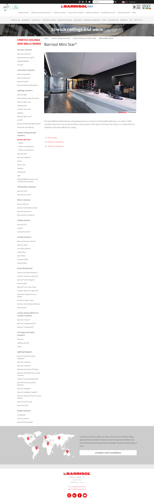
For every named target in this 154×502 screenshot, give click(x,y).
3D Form (20, 339)
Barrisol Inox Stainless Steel (27, 208)
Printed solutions (24, 237)
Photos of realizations (26, 146)
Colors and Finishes (64, 20)
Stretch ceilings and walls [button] (41, 13)
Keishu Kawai (22, 283)
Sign (18, 176)
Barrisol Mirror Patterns (25, 215)
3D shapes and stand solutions (25, 333)
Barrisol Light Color (24, 102)
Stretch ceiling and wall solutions (26, 134)
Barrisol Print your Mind (26, 241)
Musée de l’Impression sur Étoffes (26, 295)
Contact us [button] (138, 20)
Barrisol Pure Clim (24, 195)
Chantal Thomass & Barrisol (27, 276)
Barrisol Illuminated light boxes (29, 124)
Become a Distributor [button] (92, 20)
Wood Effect (21, 252)
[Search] (115, 1)
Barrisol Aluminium (24, 211)
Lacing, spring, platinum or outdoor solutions (28, 314)
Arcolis (20, 65)
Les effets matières (24, 249)
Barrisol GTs (22, 225)
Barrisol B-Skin (23, 405)
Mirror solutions (23, 200)
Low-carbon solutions (26, 70)
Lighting (20, 113)
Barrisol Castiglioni (24, 389)
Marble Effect (22, 263)
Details (20, 143)
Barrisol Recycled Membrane (27, 85)
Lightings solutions (25, 90)
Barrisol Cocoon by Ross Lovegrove (26, 357)
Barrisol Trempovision (25, 327)
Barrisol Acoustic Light (25, 58)
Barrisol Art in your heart (26, 287)
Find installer (113, 20)
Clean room (21, 165)
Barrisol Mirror (23, 204)
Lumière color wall (23, 109)
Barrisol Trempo (23, 320)
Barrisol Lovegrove (23, 362)
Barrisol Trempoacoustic (26, 323)
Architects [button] (36, 20)
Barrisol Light (22, 95)
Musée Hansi (22, 308)
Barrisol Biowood (23, 74)
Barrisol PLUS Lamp (24, 402)
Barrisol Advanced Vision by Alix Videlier (29, 397)
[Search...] (103, 1)
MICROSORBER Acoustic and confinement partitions (27, 180)
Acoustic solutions (24, 50)
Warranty (124, 20)
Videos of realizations (26, 150)
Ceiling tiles (21, 172)
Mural (19, 161)
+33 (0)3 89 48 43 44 (78, 489)
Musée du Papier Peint (25, 300)
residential (26, 20)
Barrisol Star (22, 154)
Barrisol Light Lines (24, 116)
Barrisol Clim (22, 191)
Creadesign (21, 415)
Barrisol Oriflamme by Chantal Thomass (28, 374)
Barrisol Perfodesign (25, 422)
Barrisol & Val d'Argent (25, 280)
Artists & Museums (25, 268)
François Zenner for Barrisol (27, 291)
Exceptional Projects (76, 13)
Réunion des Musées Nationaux (28, 304)
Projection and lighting (25, 127)
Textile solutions (23, 220)
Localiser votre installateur (108, 452)
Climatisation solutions (26, 187)
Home (46, 38)
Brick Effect (21, 256)
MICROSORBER (23, 61)
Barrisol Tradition (24, 157)
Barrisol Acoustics (24, 54)
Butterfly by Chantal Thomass (27, 369)
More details (52, 137)
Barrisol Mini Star (24, 140)
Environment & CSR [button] (108, 13)
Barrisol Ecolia (22, 82)
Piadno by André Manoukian (28, 379)
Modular (20, 168)
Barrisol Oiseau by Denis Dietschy (26, 384)
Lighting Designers (24, 352)
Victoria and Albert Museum (27, 273)
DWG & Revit (78, 20)
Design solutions (24, 410)
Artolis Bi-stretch (23, 232)
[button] (129, 2)
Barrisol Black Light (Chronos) (28, 98)
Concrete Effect (22, 259)
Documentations (124, 13)
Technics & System (49, 20)
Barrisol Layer (22, 245)
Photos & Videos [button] (60, 13)
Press (104, 20)
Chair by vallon (23, 418)
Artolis (20, 228)
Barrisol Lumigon (23, 366)
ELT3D (20, 120)
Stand (19, 347)
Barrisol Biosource (23, 78)
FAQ (130, 20)
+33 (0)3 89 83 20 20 (78, 487)
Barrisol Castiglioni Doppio (27, 392)
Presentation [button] (23, 13)
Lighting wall (21, 106)
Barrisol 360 (15, 20)
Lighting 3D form (23, 343)
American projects (92, 13)
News (134, 13)
